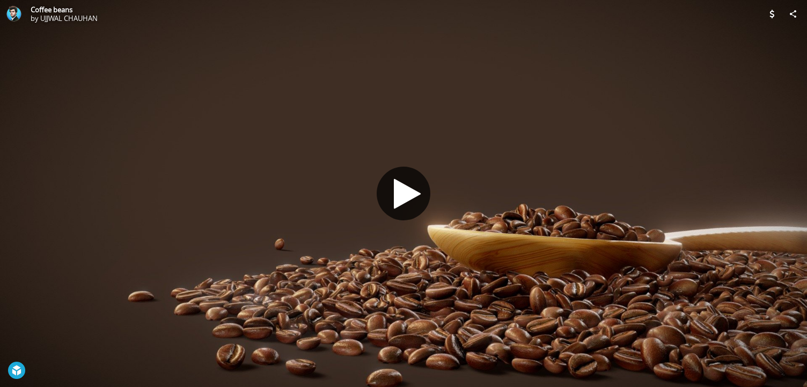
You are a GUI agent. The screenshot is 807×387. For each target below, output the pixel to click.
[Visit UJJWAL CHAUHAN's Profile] (14, 14)
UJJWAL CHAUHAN (69, 18)
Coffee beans (51, 10)
